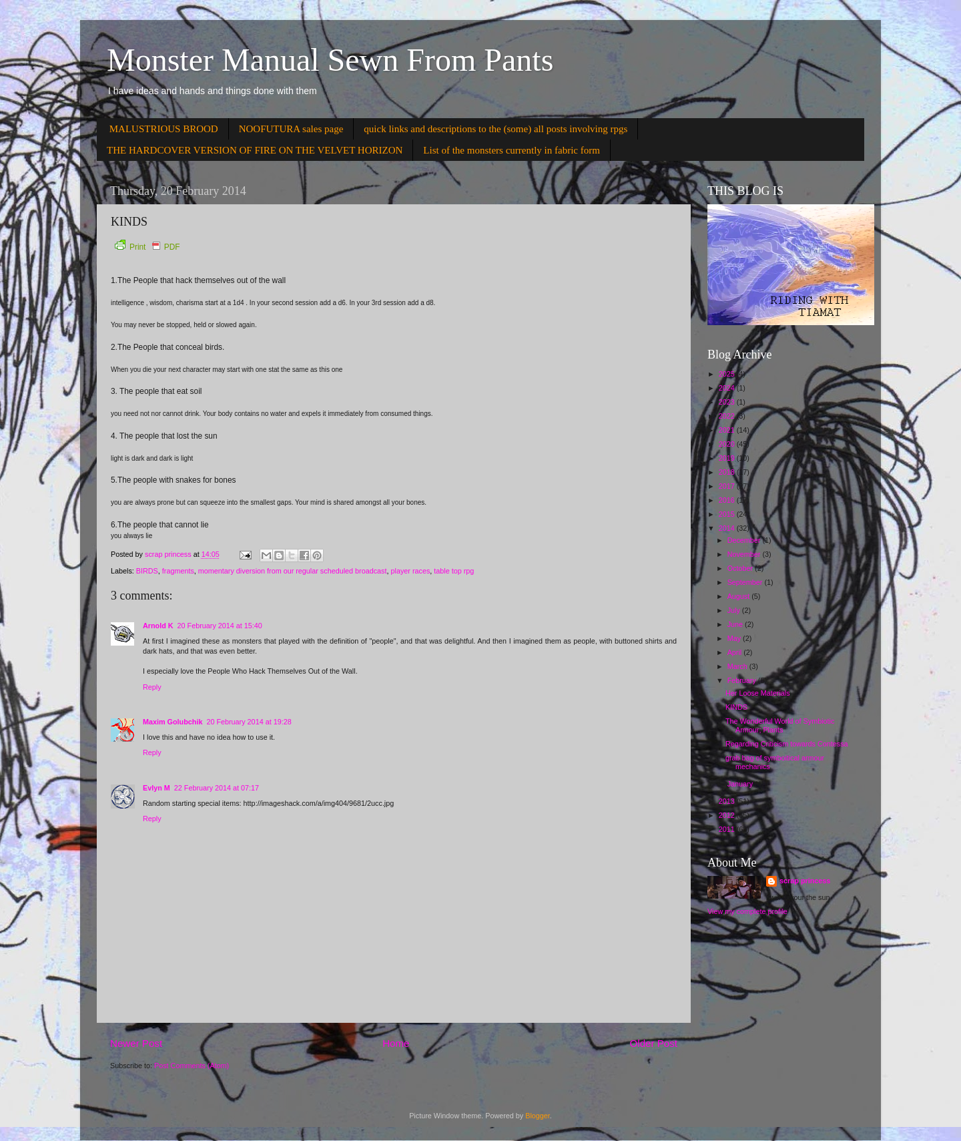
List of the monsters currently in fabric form (511, 150)
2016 (728, 500)
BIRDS (147, 571)
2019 (728, 458)
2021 (728, 430)
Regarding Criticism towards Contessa (786, 744)
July (734, 610)
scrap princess (804, 881)
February (742, 680)
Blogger (537, 1116)
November (745, 554)
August (739, 596)
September (746, 582)
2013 (728, 801)
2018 (728, 472)
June (736, 624)
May (735, 638)
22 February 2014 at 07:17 (216, 788)
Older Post (653, 1043)
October (741, 568)
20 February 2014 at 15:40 (220, 626)
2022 (728, 416)
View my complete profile (747, 911)
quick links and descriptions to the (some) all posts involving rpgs (495, 129)
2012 (728, 815)
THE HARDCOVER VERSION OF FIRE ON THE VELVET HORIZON (254, 150)
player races (410, 571)
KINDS (736, 707)
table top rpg (454, 571)
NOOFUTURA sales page (291, 129)
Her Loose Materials (757, 693)
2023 (728, 402)
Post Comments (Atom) (191, 1066)
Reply (152, 687)
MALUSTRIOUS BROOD (163, 129)
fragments (178, 571)
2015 (728, 514)
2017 (728, 486)
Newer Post (136, 1043)
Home (395, 1043)
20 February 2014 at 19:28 (248, 722)
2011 (728, 829)
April (735, 652)
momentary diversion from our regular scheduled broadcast (292, 571)
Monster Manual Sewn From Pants (330, 59)
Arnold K (158, 626)
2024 (728, 388)
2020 (728, 444)
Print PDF (147, 247)
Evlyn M (156, 788)
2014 (728, 528)
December (745, 540)
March (738, 666)
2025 (728, 374)
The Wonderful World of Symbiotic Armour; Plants (779, 725)
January (741, 784)
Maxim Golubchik (172, 722)
